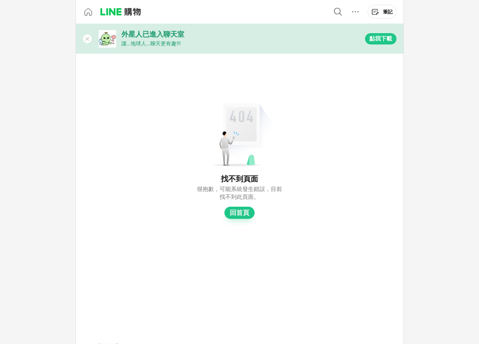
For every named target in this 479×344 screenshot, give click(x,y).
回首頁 (239, 213)
